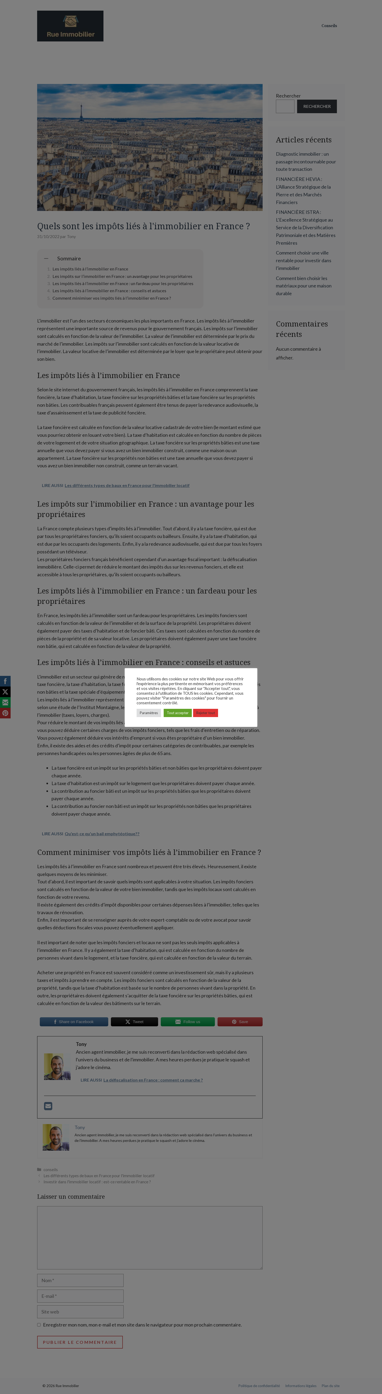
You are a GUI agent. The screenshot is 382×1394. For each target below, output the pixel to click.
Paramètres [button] (149, 713)
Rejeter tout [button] (205, 713)
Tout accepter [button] (178, 713)
